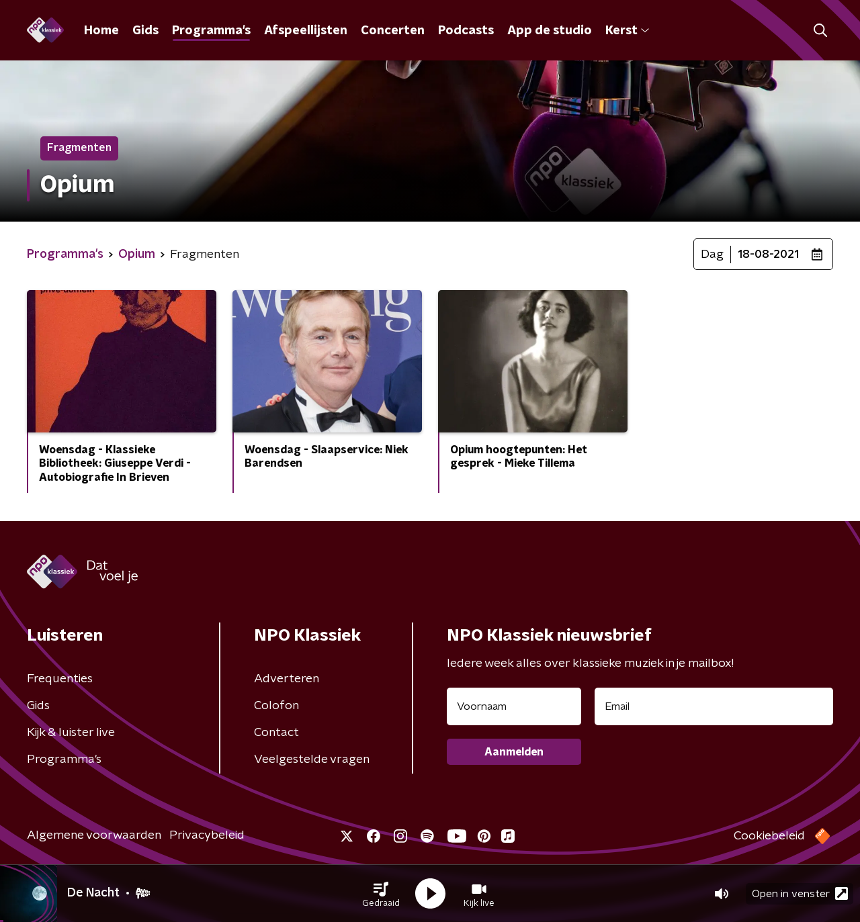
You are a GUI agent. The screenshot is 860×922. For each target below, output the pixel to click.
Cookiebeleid (769, 836)
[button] (380, 893)
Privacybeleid (207, 835)
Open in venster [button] (800, 893)
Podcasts (466, 31)
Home (101, 31)
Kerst (627, 31)
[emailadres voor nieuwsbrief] (714, 706)
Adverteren (286, 679)
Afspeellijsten (305, 31)
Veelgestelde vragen (312, 759)
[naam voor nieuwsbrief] (514, 706)
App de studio (549, 31)
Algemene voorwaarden (94, 835)
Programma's (211, 31)
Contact (276, 733)
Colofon (276, 706)
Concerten (393, 31)
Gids (145, 31)
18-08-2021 (768, 254)
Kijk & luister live (71, 733)
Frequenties (60, 679)
